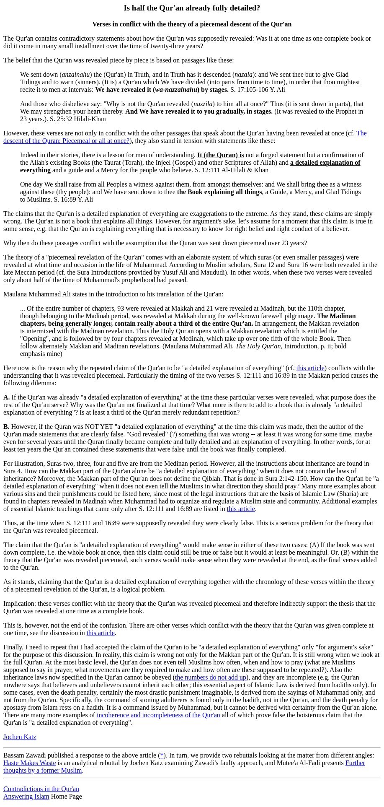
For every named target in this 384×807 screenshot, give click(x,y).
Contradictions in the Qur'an (41, 788)
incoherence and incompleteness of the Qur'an (158, 715)
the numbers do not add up (210, 677)
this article (310, 367)
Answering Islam (26, 796)
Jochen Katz (19, 736)
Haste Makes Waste (29, 762)
